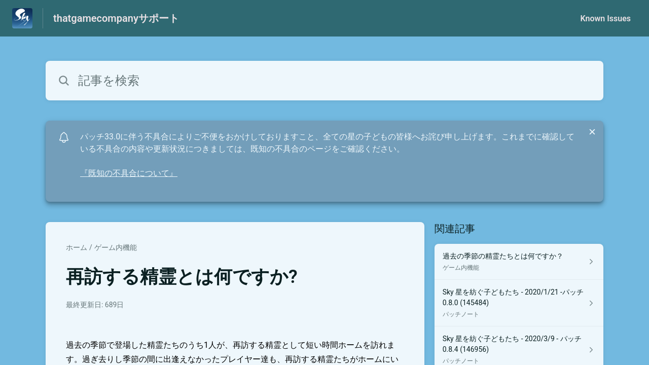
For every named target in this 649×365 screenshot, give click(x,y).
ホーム (76, 247)
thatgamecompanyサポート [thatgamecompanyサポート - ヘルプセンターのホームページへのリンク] (116, 18)
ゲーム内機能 (115, 247)
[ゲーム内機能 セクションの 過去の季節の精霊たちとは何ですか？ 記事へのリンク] (519, 262)
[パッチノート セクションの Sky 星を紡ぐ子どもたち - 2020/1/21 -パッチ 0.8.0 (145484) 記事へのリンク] (519, 303)
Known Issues (605, 18)
